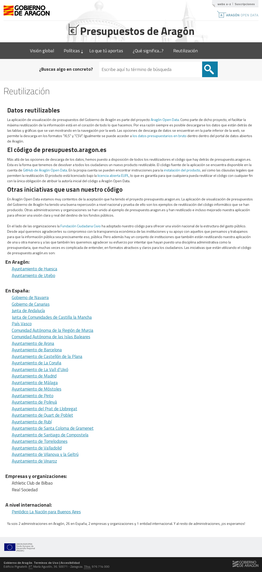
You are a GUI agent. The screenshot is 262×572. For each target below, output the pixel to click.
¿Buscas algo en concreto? (66, 69)
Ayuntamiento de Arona (33, 343)
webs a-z (224, 4)
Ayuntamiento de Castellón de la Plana (47, 356)
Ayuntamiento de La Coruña (36, 363)
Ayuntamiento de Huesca (34, 268)
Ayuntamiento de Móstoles (36, 389)
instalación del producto (182, 170)
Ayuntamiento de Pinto (32, 395)
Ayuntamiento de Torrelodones (40, 441)
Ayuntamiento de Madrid (34, 376)
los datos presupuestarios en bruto (160, 135)
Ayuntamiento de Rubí (32, 421)
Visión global (42, 50)
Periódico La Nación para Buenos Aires (46, 511)
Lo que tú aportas (106, 50)
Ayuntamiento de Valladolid (37, 448)
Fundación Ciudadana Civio (80, 226)
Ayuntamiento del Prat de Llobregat (44, 408)
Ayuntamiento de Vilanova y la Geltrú (45, 454)
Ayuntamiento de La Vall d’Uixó (40, 369)
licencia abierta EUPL (113, 175)
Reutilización (185, 50)
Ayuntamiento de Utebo (33, 275)
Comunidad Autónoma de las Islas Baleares (51, 336)
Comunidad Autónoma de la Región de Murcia (52, 330)
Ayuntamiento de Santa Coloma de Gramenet (53, 428)
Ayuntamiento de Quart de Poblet (42, 415)
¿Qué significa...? (148, 50)
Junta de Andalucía (28, 310)
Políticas (72, 50)
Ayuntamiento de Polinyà (34, 402)
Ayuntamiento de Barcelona (37, 349)
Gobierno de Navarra (30, 297)
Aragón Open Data (165, 119)
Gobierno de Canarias (31, 304)
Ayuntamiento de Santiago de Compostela (50, 435)
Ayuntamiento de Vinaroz (34, 461)
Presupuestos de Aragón (131, 30)
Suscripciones (245, 4)
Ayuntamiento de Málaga (35, 382)
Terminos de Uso (46, 562)
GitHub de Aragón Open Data (45, 170)
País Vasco (22, 323)
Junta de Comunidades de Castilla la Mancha (52, 317)
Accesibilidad (70, 562)
